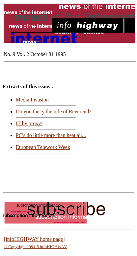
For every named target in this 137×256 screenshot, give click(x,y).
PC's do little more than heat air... (51, 135)
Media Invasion (32, 99)
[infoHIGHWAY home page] (34, 239)
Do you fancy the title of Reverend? (53, 111)
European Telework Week (43, 147)
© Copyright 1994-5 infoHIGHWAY (35, 246)
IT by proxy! (29, 123)
